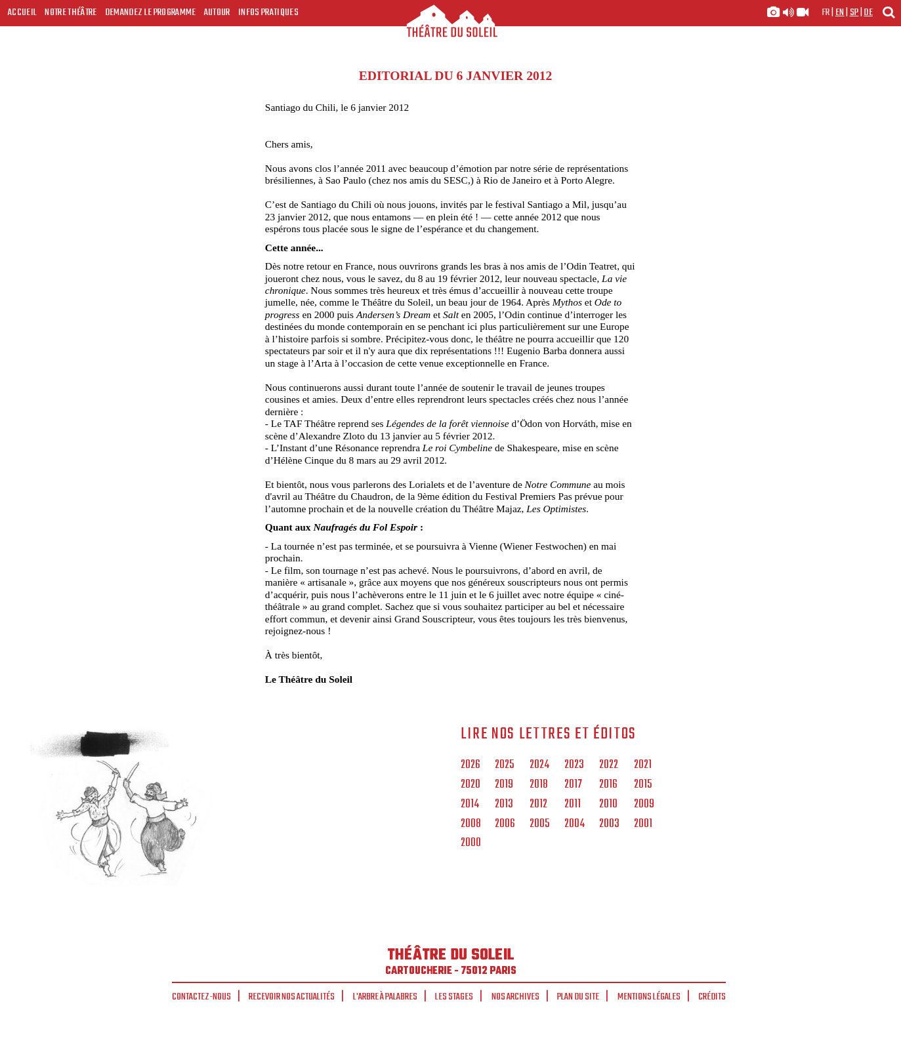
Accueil (22, 12)
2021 (643, 765)
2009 (644, 804)
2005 (539, 824)
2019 (504, 785)
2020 (470, 785)
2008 (471, 824)
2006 (505, 824)
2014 (470, 804)
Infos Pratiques (268, 12)
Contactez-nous (201, 997)
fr (826, 12)
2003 (609, 824)
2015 (643, 785)
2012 (538, 804)
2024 (539, 765)
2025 (504, 765)
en (840, 12)
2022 (608, 765)
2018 (539, 785)
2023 (574, 765)
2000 (471, 843)
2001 (643, 824)
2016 (608, 785)
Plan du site (578, 997)
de (868, 12)
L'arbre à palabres (385, 997)
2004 (574, 824)
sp (854, 12)
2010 (608, 804)
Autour (217, 12)
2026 (470, 765)
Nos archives (515, 997)
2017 (573, 785)
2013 (504, 804)
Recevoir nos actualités (292, 997)
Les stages (454, 997)
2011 (572, 804)
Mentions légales (649, 997)
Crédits (712, 997)
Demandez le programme (150, 12)
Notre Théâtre (70, 12)
